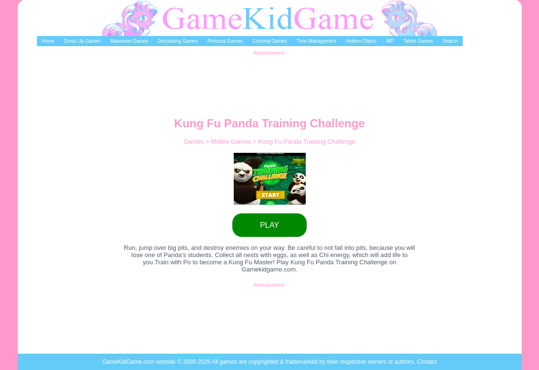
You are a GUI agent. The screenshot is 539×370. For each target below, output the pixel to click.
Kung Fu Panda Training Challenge (306, 141)
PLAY (269, 225)
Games (195, 141)
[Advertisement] (269, 77)
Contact (427, 361)
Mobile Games (231, 141)
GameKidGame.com (129, 361)
